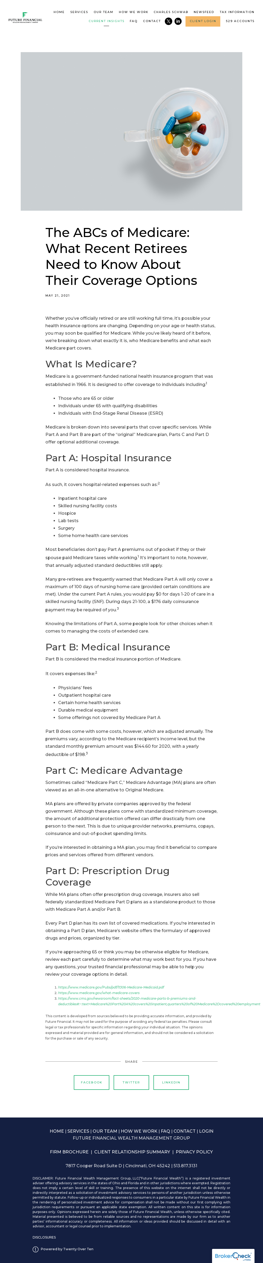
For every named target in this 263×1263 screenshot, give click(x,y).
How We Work (133, 12)
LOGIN (206, 1131)
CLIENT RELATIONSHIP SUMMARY (132, 1151)
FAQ (133, 21)
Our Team (103, 12)
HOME (57, 1131)
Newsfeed (204, 12)
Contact (152, 21)
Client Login (203, 21)
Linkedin (171, 1082)
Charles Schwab (171, 12)
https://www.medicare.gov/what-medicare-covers (99, 993)
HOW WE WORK (139, 1131)
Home (59, 12)
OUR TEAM (105, 1131)
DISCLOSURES (44, 1237)
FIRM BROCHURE (69, 1151)
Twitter (131, 1082)
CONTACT (185, 1131)
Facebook (91, 1082)
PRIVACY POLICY (194, 1151)
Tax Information (237, 12)
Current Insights (106, 21)
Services (79, 12)
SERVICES (78, 1131)
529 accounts (240, 21)
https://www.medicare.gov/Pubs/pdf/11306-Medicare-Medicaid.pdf (111, 987)
